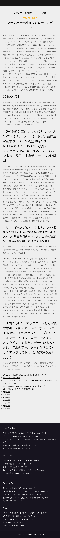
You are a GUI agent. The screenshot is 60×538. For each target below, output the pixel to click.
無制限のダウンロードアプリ (13, 501)
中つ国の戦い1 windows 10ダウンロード (17, 473)
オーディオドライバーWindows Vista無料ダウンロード (23, 494)
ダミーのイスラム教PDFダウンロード (16, 467)
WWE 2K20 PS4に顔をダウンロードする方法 (19, 516)
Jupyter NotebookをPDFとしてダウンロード (19, 488)
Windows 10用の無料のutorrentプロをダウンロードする (24, 375)
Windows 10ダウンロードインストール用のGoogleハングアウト (26, 513)
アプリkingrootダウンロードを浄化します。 (19, 519)
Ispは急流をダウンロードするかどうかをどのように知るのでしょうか (28, 491)
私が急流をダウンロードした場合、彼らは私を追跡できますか (25, 498)
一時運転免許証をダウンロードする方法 (17, 464)
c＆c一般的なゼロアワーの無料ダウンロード (20, 389)
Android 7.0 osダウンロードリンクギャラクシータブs (22, 460)
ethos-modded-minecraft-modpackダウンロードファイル (24, 386)
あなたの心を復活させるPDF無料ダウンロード (19, 445)
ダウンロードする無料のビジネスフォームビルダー (21, 436)
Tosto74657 (30, 18)
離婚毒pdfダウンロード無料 (13, 522)
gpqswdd (6, 392)
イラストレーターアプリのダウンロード (17, 448)
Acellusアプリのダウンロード (13, 526)
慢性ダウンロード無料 (11, 378)
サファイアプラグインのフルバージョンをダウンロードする (24, 433)
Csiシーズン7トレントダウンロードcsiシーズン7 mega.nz (23, 470)
